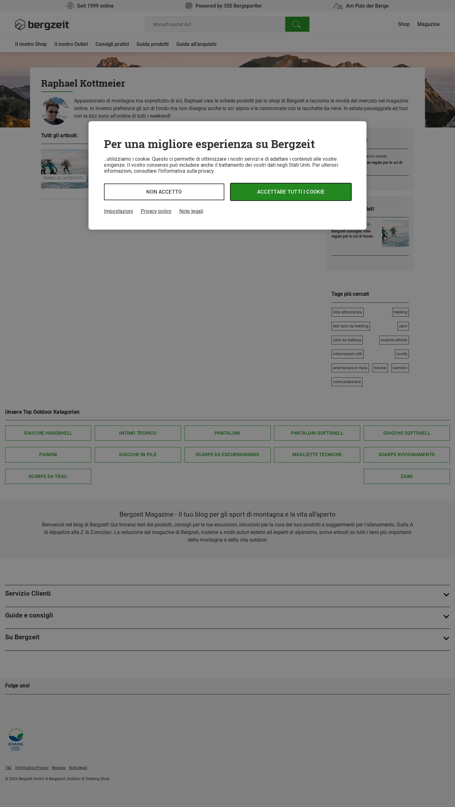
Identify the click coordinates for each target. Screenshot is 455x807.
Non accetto (164, 192)
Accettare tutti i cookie (291, 192)
